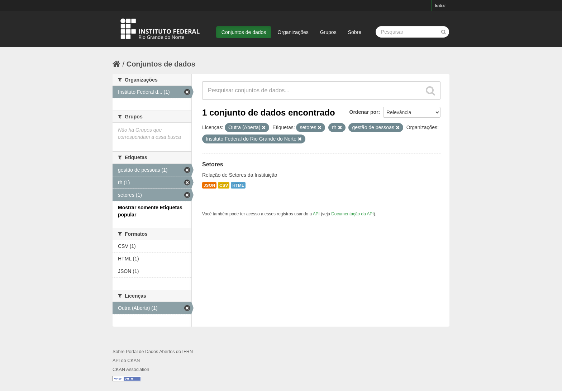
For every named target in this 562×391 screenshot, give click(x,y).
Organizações (292, 32)
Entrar (440, 5)
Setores (212, 164)
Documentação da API (352, 213)
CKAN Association (131, 369)
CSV (223, 185)
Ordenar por (363, 112)
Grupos (328, 32)
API (316, 213)
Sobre (354, 32)
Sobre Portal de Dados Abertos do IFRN (153, 351)
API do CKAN (126, 360)
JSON (209, 185)
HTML (238, 185)
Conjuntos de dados (244, 32)
